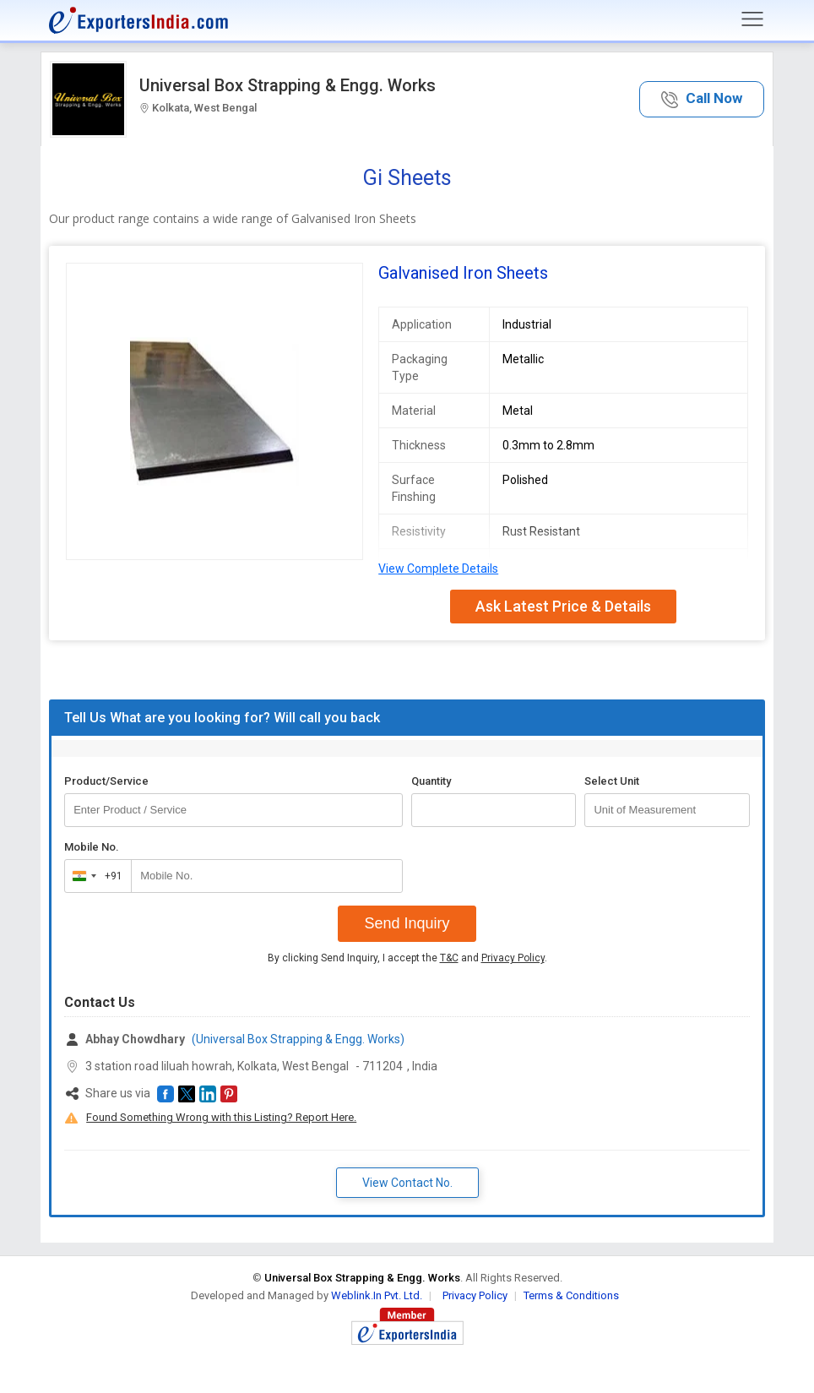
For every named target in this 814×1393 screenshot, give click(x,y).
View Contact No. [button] (407, 1182)
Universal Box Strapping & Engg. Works (287, 85)
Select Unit (611, 781)
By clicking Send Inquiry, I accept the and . (407, 958)
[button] (701, 99)
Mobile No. (91, 847)
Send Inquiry (406, 923)
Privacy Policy (513, 958)
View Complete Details (438, 568)
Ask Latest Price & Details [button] (563, 606)
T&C (449, 958)
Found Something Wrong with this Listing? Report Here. (221, 1117)
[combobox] (94, 876)
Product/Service (106, 781)
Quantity (431, 781)
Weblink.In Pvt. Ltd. (376, 1295)
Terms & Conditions (571, 1295)
